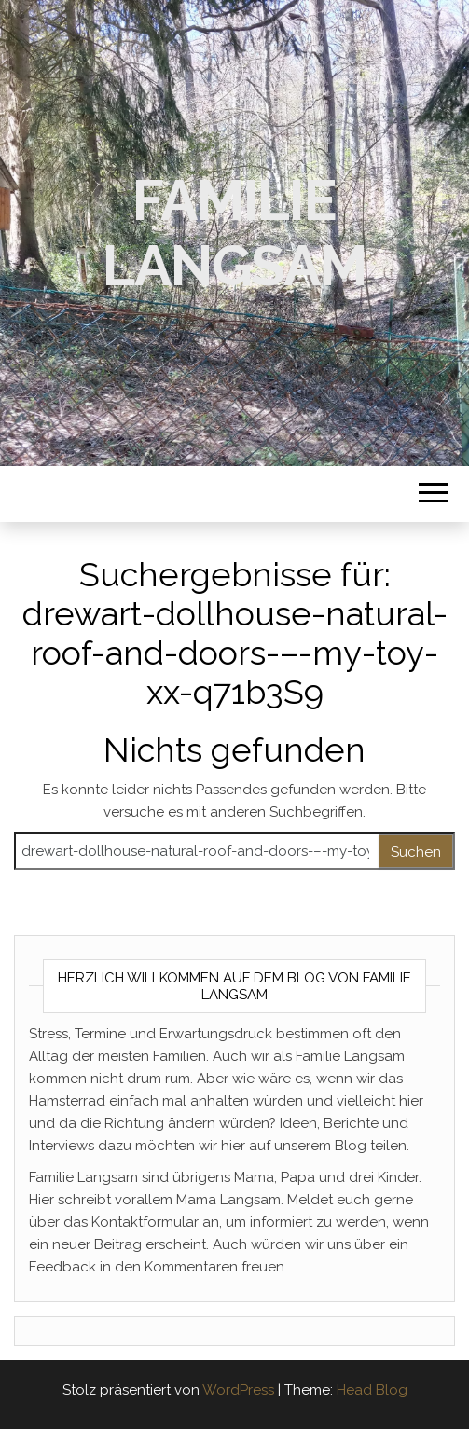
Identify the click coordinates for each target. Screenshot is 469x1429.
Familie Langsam (234, 233)
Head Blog (372, 1389)
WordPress (238, 1389)
